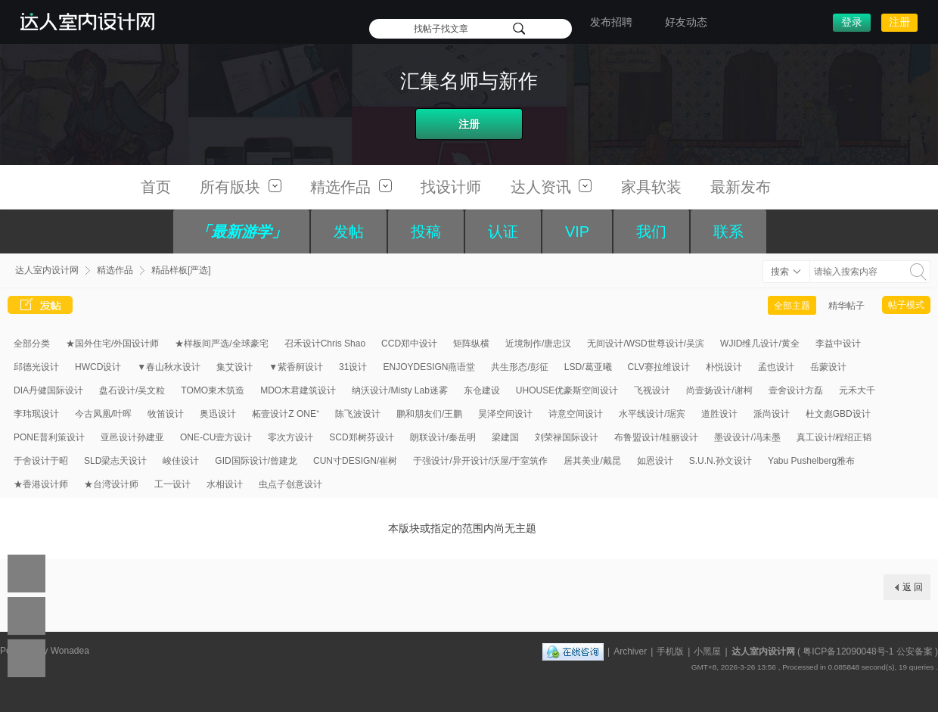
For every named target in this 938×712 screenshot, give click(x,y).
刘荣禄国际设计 (566, 437)
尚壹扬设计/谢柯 (719, 390)
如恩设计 (655, 460)
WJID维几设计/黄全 (760, 343)
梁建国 (505, 437)
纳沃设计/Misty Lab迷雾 (400, 390)
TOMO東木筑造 (212, 390)
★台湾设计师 (111, 484)
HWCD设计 (98, 367)
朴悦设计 (724, 367)
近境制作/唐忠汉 (538, 343)
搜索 (780, 271)
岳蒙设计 (828, 367)
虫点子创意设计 (290, 484)
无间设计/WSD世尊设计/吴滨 (645, 343)
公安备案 (914, 651)
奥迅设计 (218, 414)
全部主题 (792, 305)
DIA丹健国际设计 (48, 390)
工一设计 (172, 484)
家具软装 (651, 187)
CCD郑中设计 (409, 343)
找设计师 (451, 187)
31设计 (353, 367)
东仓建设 (482, 390)
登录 (851, 22)
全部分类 (32, 343)
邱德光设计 (36, 367)
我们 (651, 231)
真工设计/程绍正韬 (834, 437)
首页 (156, 187)
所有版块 (240, 187)
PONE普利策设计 (49, 437)
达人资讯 (551, 187)
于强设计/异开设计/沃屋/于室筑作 (480, 460)
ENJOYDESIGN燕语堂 (429, 367)
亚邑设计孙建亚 (132, 437)
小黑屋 (707, 651)
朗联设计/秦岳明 (443, 437)
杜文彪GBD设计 (838, 414)
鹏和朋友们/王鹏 (429, 414)
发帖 (349, 231)
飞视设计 (652, 390)
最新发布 (740, 187)
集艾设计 (234, 367)
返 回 (912, 587)
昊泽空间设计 (505, 414)
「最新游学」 (241, 231)
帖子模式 (906, 305)
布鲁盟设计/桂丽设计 (656, 437)
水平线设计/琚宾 (652, 414)
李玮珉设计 (36, 414)
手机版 (670, 651)
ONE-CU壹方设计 (216, 437)
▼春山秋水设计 (168, 367)
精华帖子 (846, 305)
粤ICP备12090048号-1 (848, 651)
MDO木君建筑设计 (298, 390)
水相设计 (225, 484)
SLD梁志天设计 (115, 460)
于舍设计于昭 (41, 460)
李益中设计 (838, 343)
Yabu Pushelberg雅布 (811, 460)
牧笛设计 (166, 414)
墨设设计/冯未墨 (747, 437)
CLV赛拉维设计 (659, 367)
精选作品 (351, 187)
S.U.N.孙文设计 (720, 460)
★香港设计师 (41, 484)
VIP (577, 231)
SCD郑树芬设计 (361, 437)
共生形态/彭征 (519, 367)
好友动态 (686, 22)
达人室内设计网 (47, 270)
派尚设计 (771, 414)
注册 (899, 22)
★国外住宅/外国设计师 (112, 343)
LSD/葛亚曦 (588, 367)
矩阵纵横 (471, 343)
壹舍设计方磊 (796, 390)
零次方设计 (290, 437)
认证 (503, 231)
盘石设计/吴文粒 (132, 390)
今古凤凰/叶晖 (103, 414)
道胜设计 (719, 414)
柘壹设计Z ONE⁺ (285, 414)
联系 (728, 231)
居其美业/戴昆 (592, 460)
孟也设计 (776, 367)
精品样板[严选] (181, 270)
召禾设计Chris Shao (324, 343)
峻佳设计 (181, 460)
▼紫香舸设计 (296, 367)
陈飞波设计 (357, 414)
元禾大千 (857, 390)
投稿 (426, 231)
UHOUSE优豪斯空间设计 (567, 390)
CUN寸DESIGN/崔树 (355, 460)
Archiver (630, 651)
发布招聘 (611, 22)
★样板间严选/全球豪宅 (221, 343)
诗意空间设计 (575, 414)
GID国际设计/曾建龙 (256, 460)
